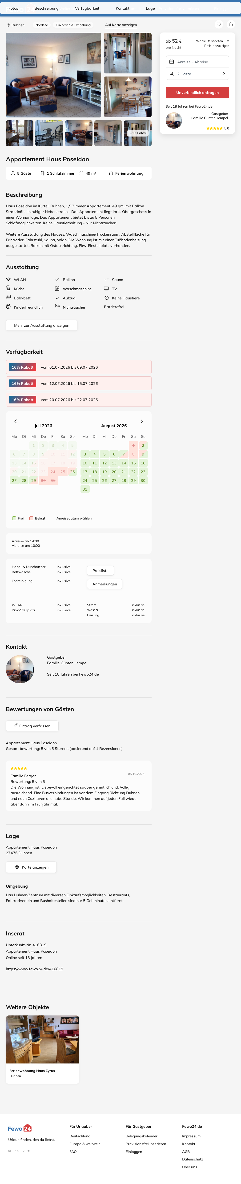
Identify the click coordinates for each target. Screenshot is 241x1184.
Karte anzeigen (31, 867)
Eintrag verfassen (32, 725)
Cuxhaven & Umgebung (73, 25)
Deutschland (79, 1136)
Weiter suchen (67, 8)
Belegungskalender (141, 1136)
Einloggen (222, 8)
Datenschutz (192, 1159)
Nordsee (42, 25)
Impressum (191, 1136)
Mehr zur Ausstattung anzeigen (41, 325)
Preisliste (100, 570)
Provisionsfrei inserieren (146, 1144)
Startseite (135, 8)
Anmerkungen (104, 584)
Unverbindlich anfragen (197, 92)
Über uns (189, 1167)
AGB (186, 1151)
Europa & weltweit (84, 1144)
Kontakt (188, 1144)
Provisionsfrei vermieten (179, 8)
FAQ (73, 1151)
